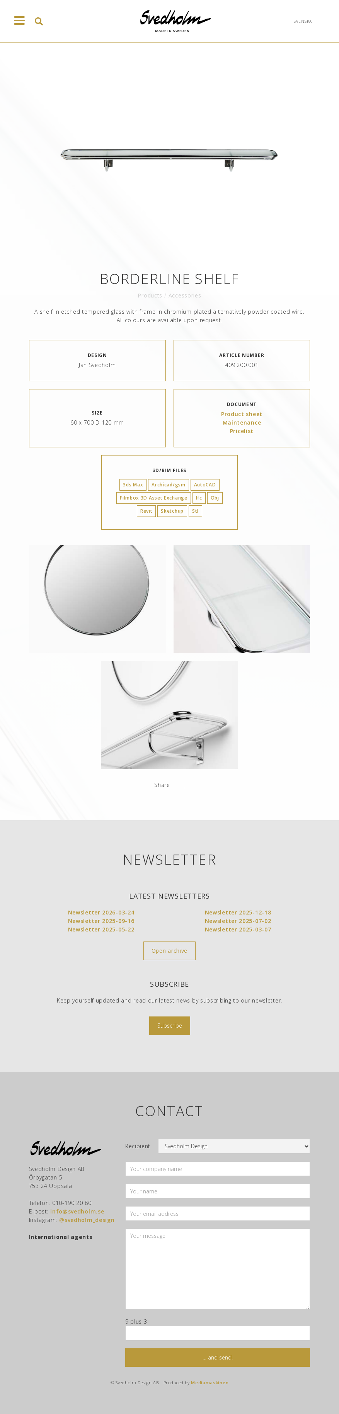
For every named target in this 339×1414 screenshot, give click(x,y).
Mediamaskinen (209, 1382)
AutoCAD (205, 484)
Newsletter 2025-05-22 (101, 929)
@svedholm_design (86, 1220)
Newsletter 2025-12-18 (238, 912)
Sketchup (172, 511)
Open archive (169, 950)
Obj (215, 498)
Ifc (199, 498)
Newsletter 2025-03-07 (238, 929)
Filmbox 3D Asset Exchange (153, 498)
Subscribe (169, 1025)
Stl (195, 511)
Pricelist (242, 431)
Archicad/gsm (168, 484)
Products (150, 295)
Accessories (185, 295)
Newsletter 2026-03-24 (101, 912)
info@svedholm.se (77, 1211)
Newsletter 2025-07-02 (238, 921)
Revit (146, 511)
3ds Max (133, 484)
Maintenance (242, 422)
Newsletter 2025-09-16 (101, 921)
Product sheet (241, 414)
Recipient (137, 1146)
